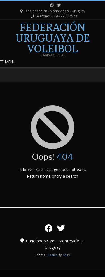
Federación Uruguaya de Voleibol (52, 38)
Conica (52, 255)
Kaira (66, 255)
